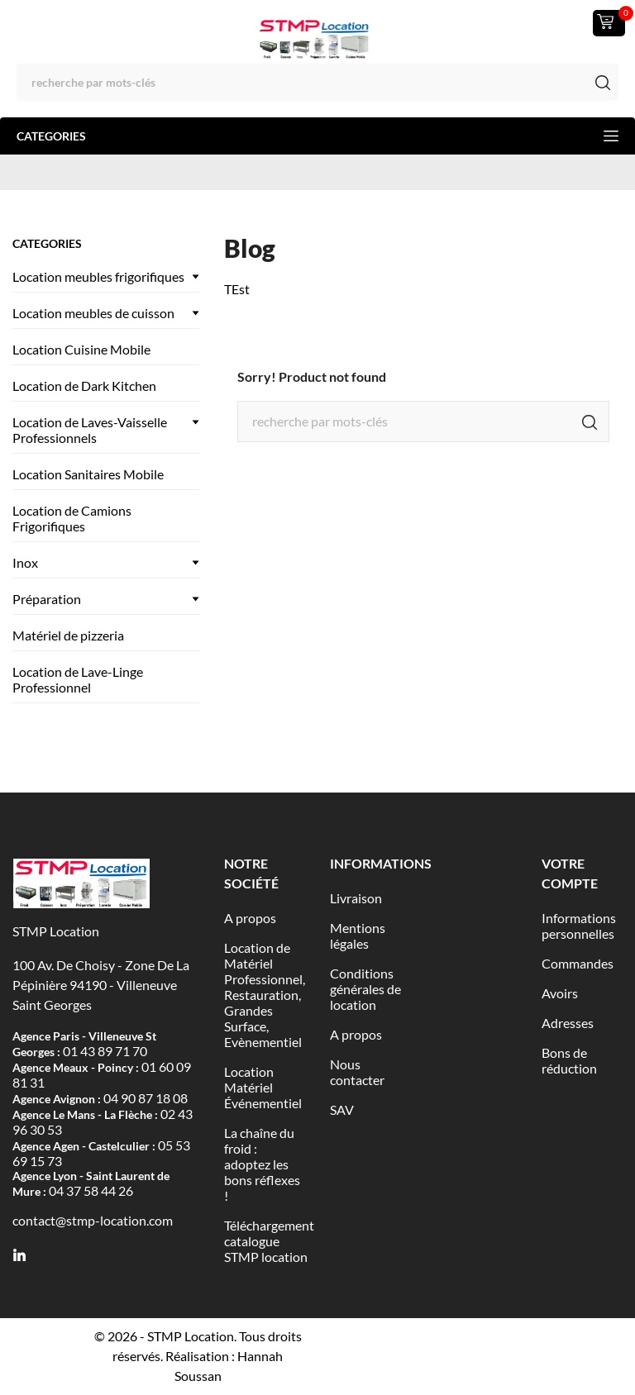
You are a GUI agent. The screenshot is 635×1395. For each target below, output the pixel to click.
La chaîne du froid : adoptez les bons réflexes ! (262, 1164)
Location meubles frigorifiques (98, 276)
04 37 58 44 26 (91, 1190)
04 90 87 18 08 (145, 1098)
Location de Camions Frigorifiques (71, 518)
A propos (250, 918)
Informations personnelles (579, 925)
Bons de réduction (569, 1060)
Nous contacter (357, 1072)
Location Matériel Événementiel (263, 1087)
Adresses (568, 1023)
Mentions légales (357, 935)
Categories (317, 136)
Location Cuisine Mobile (81, 349)
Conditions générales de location (365, 988)
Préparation (46, 599)
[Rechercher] (317, 82)
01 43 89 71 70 (105, 1051)
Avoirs (560, 993)
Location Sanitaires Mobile (88, 474)
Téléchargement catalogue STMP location (269, 1240)
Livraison (356, 898)
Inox (25, 562)
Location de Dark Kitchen (84, 385)
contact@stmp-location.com (92, 1220)
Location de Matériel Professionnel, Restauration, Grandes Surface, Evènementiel (264, 995)
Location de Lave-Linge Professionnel (77, 679)
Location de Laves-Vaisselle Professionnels (89, 429)
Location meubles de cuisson (93, 313)
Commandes (578, 963)
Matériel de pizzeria (68, 635)
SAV (342, 1109)
